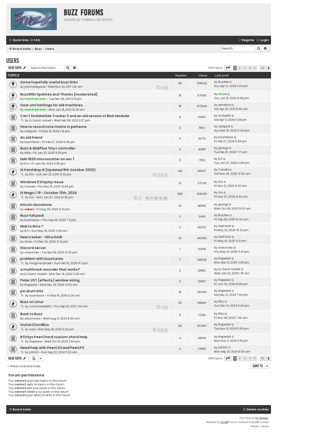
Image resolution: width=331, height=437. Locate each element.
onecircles (31, 252)
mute (222, 94)
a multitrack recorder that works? (50, 269)
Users (12, 60)
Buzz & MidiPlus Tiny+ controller (47, 148)
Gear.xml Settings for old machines (51, 105)
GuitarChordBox (34, 324)
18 (156, 198)
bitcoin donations (36, 204)
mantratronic (35, 99)
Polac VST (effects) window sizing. (50, 280)
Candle (223, 169)
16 (147, 198)
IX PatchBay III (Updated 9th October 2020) (58, 170)
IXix (31, 174)
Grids (28, 242)
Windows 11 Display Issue (41, 182)
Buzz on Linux (31, 302)
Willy (27, 153)
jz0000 (34, 352)
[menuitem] (35, 40)
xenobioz (224, 105)
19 (161, 198)
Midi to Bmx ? (31, 226)
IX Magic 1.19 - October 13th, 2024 (48, 192)
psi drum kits (31, 291)
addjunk (30, 131)
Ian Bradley (262, 418)
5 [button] (255, 68)
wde (32, 329)
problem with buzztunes (41, 258)
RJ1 (26, 163)
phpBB (224, 422)
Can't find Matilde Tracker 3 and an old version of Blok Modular (75, 116)
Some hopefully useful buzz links (49, 82)
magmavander (40, 263)
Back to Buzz (31, 314)
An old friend (31, 137)
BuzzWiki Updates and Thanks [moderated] (58, 94)
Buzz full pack (32, 215)
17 (152, 198)
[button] (227, 68)
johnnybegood (34, 87)
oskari (29, 209)
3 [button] (244, 68)
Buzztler (223, 82)
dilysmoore (32, 318)
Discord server (33, 248)
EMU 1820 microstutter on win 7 (47, 159)
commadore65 (40, 306)
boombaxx (32, 142)
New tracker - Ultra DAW (41, 237)
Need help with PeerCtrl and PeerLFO (52, 347)
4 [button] (250, 68)
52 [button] (262, 68)
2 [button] (239, 68)
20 (165, 198)
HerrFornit (224, 226)
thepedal (224, 258)
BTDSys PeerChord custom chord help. (54, 337)
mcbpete (224, 116)
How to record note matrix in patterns (53, 126)
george (223, 148)
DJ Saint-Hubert (40, 120)
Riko (221, 301)
